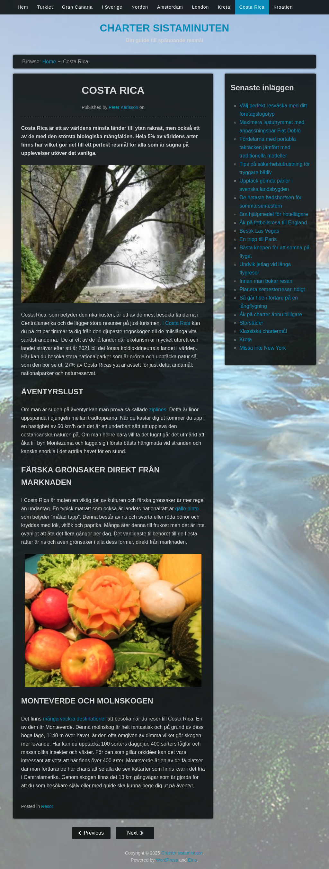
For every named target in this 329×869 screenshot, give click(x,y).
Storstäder (251, 323)
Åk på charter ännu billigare (270, 314)
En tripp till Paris (258, 239)
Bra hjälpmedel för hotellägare (273, 214)
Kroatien (283, 7)
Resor (47, 806)
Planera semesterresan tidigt (272, 289)
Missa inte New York (262, 348)
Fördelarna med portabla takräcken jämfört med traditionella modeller (267, 147)
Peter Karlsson (123, 107)
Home (49, 61)
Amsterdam (170, 7)
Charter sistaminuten (164, 28)
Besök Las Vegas (259, 231)
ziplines (157, 409)
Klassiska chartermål (263, 331)
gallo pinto (187, 508)
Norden (139, 7)
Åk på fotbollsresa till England (273, 222)
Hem (23, 7)
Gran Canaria (77, 7)
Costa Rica (251, 7)
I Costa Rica (176, 323)
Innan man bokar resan (265, 281)
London (200, 7)
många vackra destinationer (74, 718)
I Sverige (112, 7)
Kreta (224, 7)
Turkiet (45, 7)
